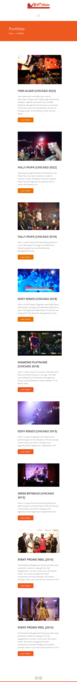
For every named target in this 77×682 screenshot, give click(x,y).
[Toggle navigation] (38, 16)
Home (11, 33)
